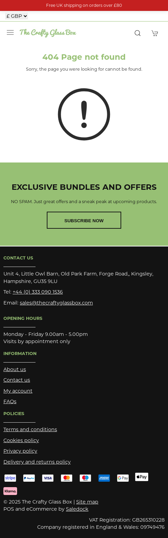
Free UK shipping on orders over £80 (84, 5)
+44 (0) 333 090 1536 (38, 292)
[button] (10, 33)
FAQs (9, 401)
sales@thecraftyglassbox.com (56, 303)
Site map (87, 502)
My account (17, 391)
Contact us (16, 380)
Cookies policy (21, 440)
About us (14, 369)
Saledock (77, 509)
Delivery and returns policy (37, 462)
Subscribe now (84, 220)
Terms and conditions (30, 429)
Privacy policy (20, 451)
